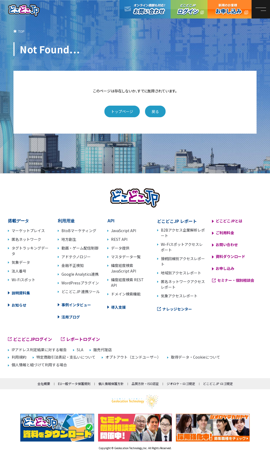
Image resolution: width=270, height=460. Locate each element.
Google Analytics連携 (80, 274)
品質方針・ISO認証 (145, 383)
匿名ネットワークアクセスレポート (183, 284)
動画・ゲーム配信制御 (79, 248)
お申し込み (225, 268)
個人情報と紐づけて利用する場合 (39, 364)
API (110, 221)
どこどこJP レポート (177, 221)
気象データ (21, 262)
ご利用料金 (225, 232)
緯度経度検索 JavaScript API (123, 268)
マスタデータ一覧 (126, 256)
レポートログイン (83, 339)
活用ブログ (70, 317)
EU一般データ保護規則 (74, 383)
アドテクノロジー (76, 256)
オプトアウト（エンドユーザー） (133, 357)
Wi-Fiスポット (23, 279)
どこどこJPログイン (189, 9)
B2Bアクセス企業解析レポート (183, 232)
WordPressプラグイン (80, 282)
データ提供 (120, 248)
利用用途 (66, 221)
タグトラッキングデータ (30, 250)
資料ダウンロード (230, 256)
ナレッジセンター (177, 309)
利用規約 (19, 357)
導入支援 (118, 307)
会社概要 (43, 383)
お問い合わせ (227, 244)
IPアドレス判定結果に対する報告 (39, 349)
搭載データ (18, 221)
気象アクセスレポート (179, 295)
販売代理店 (102, 349)
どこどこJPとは (229, 220)
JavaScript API (123, 230)
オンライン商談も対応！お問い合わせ (145, 9)
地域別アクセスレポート (181, 272)
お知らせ (19, 305)
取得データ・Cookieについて (195, 357)
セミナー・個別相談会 (235, 280)
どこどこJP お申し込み (230, 9)
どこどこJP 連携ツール (80, 291)
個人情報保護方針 (111, 383)
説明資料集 (21, 293)
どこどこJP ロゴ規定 (218, 383)
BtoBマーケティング (78, 230)
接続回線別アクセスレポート (183, 261)
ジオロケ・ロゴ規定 (181, 383)
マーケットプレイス (28, 230)
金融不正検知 (72, 265)
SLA (80, 349)
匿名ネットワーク (26, 239)
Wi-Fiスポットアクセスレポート (182, 247)
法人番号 (19, 271)
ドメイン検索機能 (126, 294)
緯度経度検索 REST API (127, 282)
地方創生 (68, 239)
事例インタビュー (76, 305)
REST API (119, 239)
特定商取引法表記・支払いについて (65, 357)
